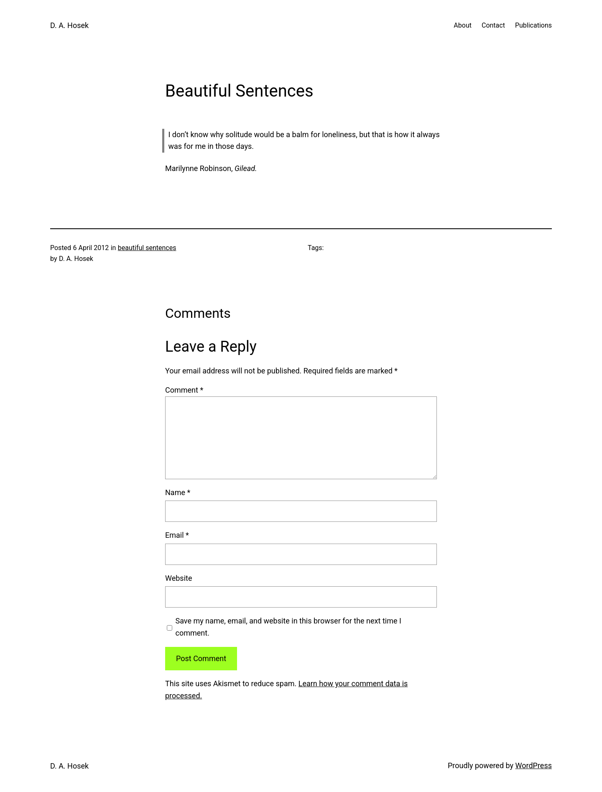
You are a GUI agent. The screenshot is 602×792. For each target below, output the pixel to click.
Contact (493, 25)
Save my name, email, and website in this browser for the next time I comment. (288, 626)
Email (177, 535)
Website (178, 578)
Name (177, 492)
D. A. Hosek (69, 25)
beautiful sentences (147, 248)
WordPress (533, 765)
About (463, 25)
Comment (184, 390)
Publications (533, 25)
